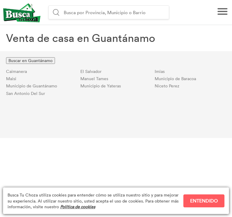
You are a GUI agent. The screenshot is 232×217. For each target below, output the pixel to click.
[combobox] (115, 12)
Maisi (11, 78)
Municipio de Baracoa (175, 78)
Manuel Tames (94, 78)
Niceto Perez (167, 86)
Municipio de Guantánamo (31, 86)
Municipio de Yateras (100, 86)
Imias (160, 71)
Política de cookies (77, 206)
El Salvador (91, 71)
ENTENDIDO (204, 201)
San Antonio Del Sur (25, 93)
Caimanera (16, 71)
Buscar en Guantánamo (30, 60)
